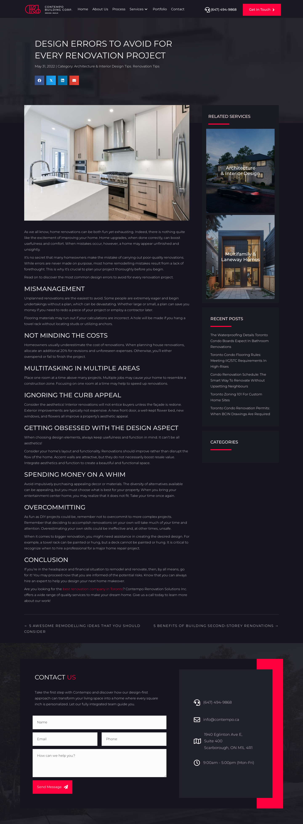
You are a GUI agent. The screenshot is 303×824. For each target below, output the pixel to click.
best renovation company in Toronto (93, 589)
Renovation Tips (146, 67)
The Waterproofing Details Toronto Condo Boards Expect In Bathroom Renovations (239, 341)
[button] (146, 9)
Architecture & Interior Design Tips (102, 67)
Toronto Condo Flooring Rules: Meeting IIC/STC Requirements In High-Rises (238, 361)
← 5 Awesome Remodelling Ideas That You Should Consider (82, 629)
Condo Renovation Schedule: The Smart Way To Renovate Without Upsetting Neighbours (238, 381)
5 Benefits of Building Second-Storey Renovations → (216, 626)
